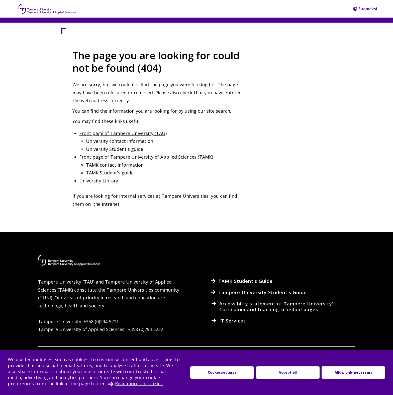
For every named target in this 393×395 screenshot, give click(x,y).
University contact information (119, 141)
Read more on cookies (139, 383)
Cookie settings (222, 372)
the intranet (106, 204)
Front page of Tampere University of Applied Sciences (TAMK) (146, 157)
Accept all (288, 372)
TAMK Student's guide (110, 173)
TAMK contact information (115, 165)
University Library (98, 181)
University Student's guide (114, 149)
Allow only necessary (353, 372)
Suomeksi (365, 9)
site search (218, 111)
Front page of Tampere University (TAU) (123, 133)
